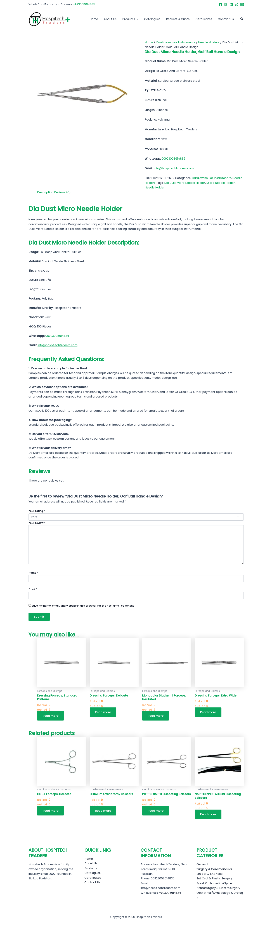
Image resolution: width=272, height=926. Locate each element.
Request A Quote (178, 19)
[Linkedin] (231, 4)
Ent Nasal (216, 874)
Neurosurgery (206, 888)
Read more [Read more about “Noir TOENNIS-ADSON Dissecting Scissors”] (208, 814)
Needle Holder (155, 187)
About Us (110, 19)
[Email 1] (242, 4)
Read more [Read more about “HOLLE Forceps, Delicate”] (50, 811)
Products (130, 19)
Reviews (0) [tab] (62, 192)
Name (33, 573)
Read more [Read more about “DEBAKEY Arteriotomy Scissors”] (103, 811)
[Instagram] (226, 4)
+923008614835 (84, 4)
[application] (137, 19)
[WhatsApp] (236, 4)
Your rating (37, 511)
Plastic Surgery (222, 878)
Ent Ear (202, 874)
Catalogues (152, 19)
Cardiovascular (221, 869)
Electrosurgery (229, 888)
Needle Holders (208, 42)
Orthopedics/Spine (218, 883)
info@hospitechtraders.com (174, 168)
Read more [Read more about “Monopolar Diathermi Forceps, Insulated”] (156, 716)
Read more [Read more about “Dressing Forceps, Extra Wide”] (208, 712)
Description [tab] (45, 192)
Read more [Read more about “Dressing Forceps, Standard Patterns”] (50, 716)
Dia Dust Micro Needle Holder (184, 183)
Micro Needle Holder (220, 183)
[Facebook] (220, 4)
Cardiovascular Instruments (175, 42)
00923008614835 (173, 159)
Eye (199, 883)
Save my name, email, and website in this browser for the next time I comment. (83, 605)
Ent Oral (202, 878)
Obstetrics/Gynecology (213, 893)
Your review (37, 523)
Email (33, 589)
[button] (241, 19)
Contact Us (226, 19)
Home (94, 19)
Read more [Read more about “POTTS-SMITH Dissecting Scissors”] (156, 811)
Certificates (203, 19)
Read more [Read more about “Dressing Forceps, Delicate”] (103, 712)
